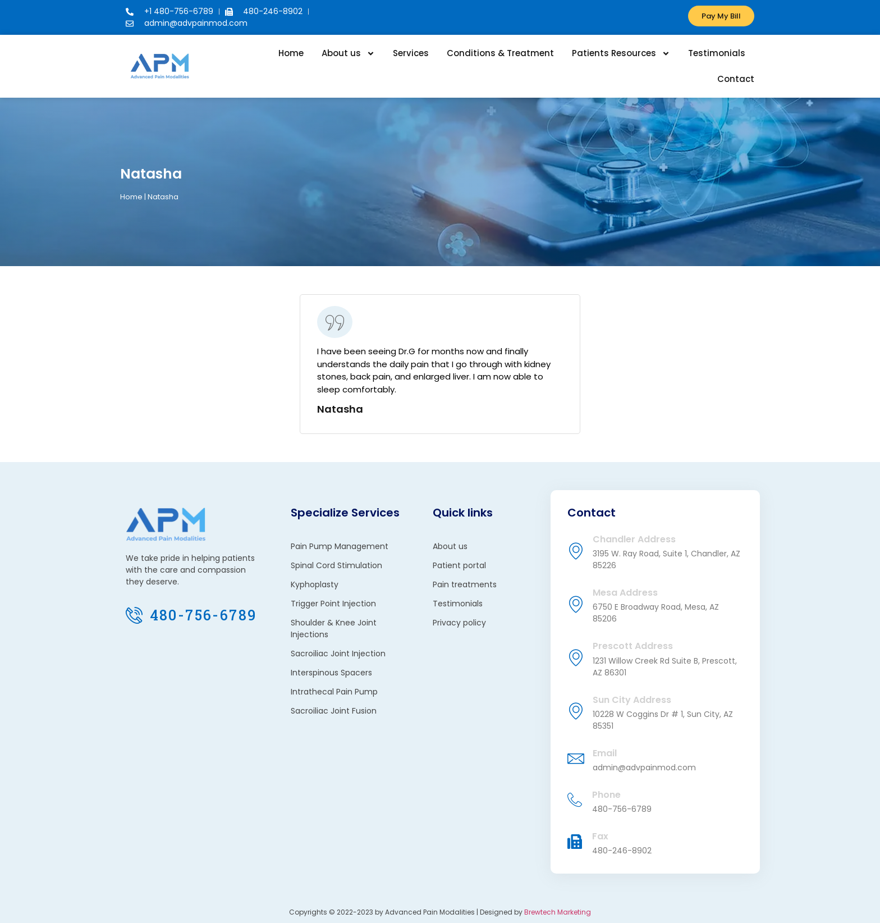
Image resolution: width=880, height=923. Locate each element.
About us (348, 53)
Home (291, 53)
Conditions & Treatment (500, 53)
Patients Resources (621, 53)
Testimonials (716, 53)
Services (411, 53)
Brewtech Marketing (557, 912)
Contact (735, 79)
